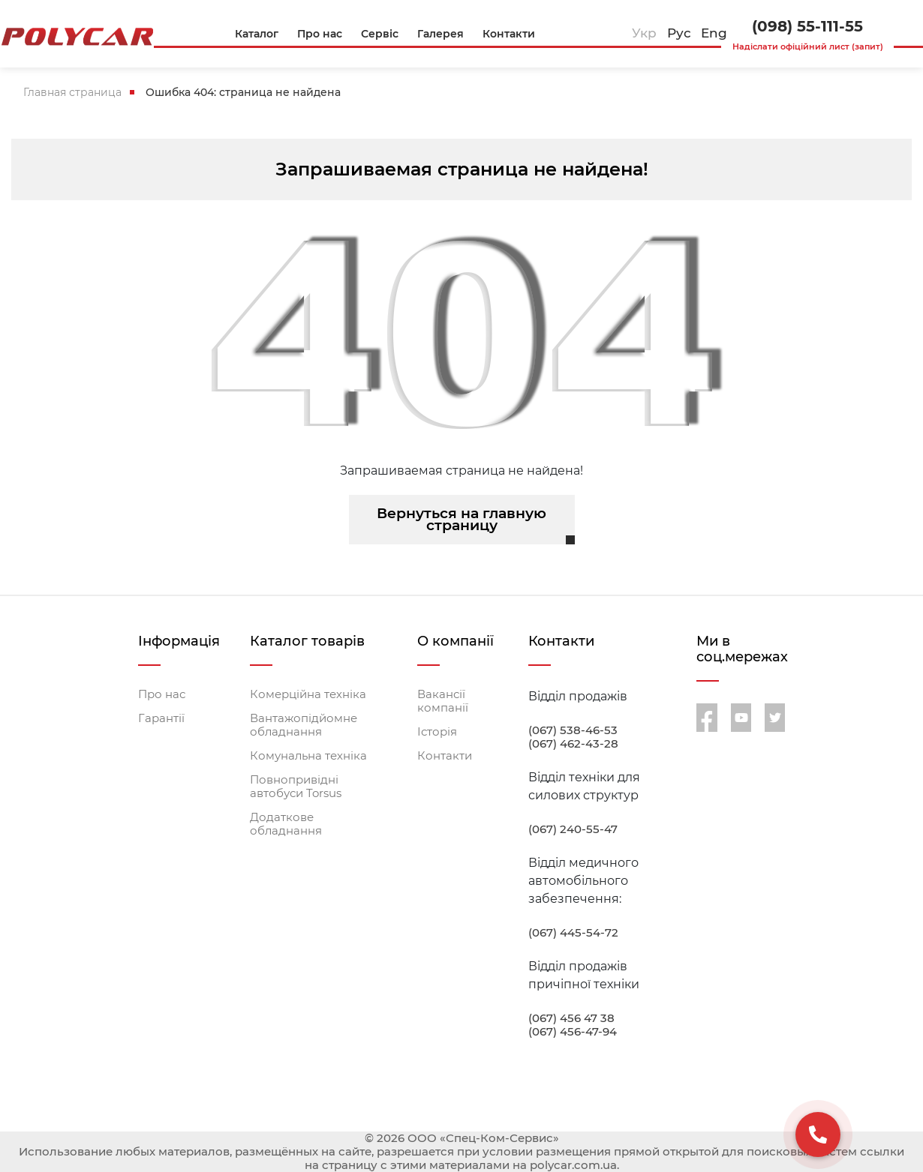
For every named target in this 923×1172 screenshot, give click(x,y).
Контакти (444, 756)
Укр (644, 32)
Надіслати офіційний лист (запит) (807, 46)
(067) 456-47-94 (572, 1032)
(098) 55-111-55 (807, 26)
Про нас (161, 694)
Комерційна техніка (308, 694)
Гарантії (161, 718)
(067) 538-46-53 (573, 730)
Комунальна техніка (308, 756)
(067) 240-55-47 (573, 829)
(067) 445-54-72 (573, 933)
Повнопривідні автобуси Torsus (295, 786)
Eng (714, 32)
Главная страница (72, 92)
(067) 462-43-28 (573, 744)
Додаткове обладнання (286, 824)
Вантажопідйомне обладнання (303, 725)
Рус (679, 32)
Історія (437, 732)
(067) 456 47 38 (571, 1018)
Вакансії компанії (442, 701)
